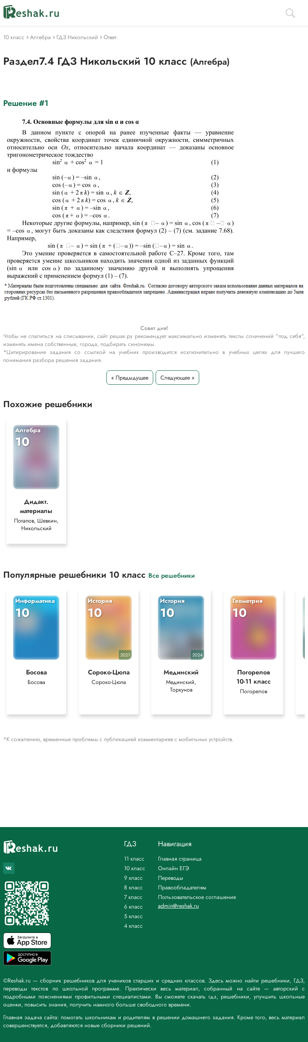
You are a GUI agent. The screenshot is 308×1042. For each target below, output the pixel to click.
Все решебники (171, 575)
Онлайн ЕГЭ (173, 868)
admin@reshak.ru (178, 906)
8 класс (133, 887)
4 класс (133, 926)
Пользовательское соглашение (197, 897)
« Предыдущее (129, 378)
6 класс (133, 907)
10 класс (134, 868)
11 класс (134, 859)
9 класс (133, 878)
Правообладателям (182, 887)
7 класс (133, 897)
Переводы (170, 878)
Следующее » (177, 378)
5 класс (133, 916)
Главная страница (180, 859)
